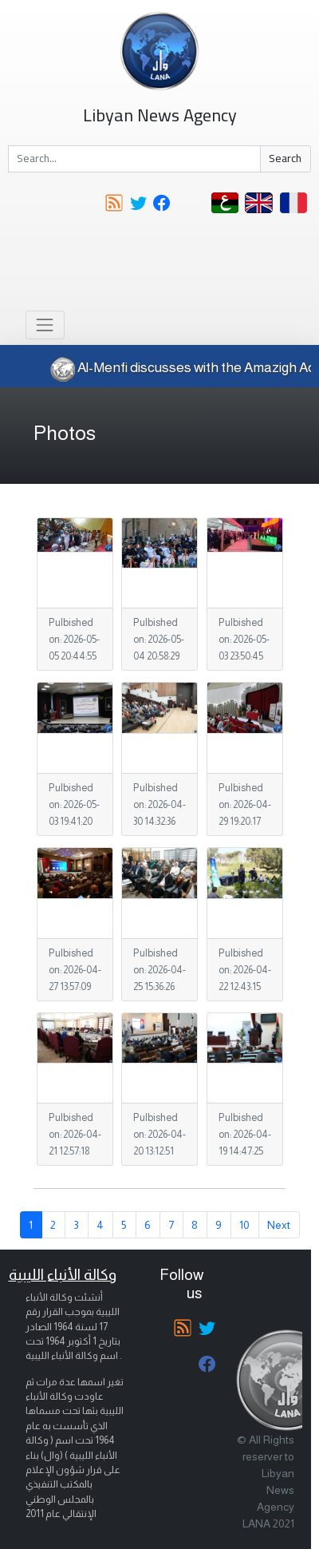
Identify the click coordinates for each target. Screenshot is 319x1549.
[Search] (134, 158)
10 (244, 1224)
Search (285, 158)
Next (278, 1224)
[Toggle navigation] (45, 325)
